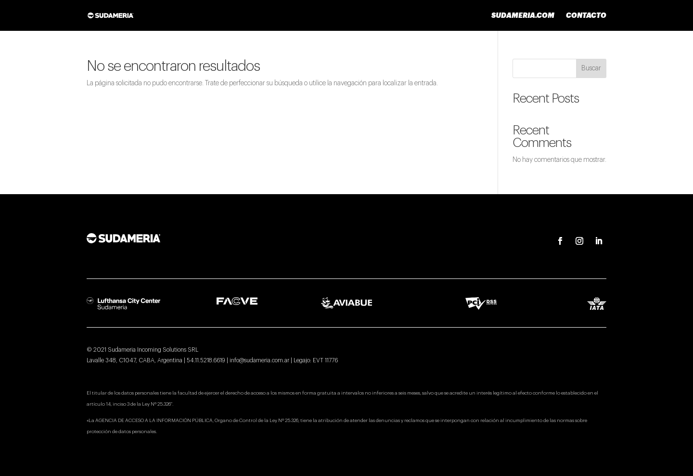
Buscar (591, 68)
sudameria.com (522, 15)
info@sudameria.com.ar (259, 360)
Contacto (586, 15)
